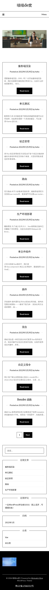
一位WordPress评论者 (14, 505)
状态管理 (24, 141)
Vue (6, 537)
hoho (37, 71)
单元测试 (24, 103)
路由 (24, 178)
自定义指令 (24, 364)
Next (28, 435)
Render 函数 (24, 399)
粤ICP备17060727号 (24, 586)
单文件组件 (24, 251)
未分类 (8, 543)
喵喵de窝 (24, 5)
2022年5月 (10, 522)
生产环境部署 (24, 214)
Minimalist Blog (37, 578)
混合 (24, 326)
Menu (44, 14)
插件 (24, 289)
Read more (24, 91)
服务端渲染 (24, 66)
